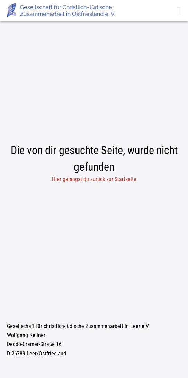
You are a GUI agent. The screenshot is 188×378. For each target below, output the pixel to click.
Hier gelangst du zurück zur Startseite (94, 179)
